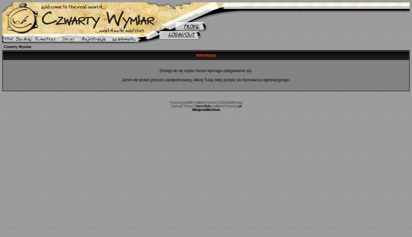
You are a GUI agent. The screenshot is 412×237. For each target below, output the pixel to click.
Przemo (211, 102)
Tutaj (208, 80)
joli (240, 106)
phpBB (188, 102)
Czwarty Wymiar (18, 47)
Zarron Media (203, 106)
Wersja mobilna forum (206, 110)
